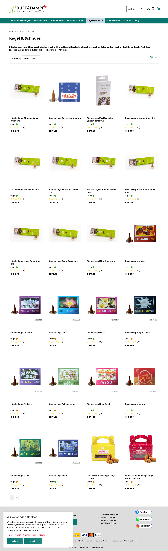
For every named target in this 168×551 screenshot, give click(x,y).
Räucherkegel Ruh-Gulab (98, 404)
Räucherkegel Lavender (21, 332)
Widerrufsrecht (131, 541)
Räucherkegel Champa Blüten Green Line (24, 119)
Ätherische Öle (113, 20)
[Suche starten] (142, 9)
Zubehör (128, 20)
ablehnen (15, 541)
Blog (137, 20)
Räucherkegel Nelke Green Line (24, 189)
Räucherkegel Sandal (135, 404)
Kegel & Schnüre (95, 20)
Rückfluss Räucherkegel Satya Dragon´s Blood (139, 477)
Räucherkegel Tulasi (19, 475)
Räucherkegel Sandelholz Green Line (63, 191)
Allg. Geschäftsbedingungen (90, 541)
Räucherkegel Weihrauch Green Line (140, 191)
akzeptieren (33, 541)
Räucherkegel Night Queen (137, 332)
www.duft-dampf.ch (109, 515)
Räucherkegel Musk (96, 332)
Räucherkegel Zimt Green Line (101, 261)
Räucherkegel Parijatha (21, 404)
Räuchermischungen (20, 20)
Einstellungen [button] (14, 535)
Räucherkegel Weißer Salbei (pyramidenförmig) (100, 119)
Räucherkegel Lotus (58, 332)
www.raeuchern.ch (108, 520)
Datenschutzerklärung (34, 535)
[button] (157, 9)
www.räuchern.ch (108, 517)
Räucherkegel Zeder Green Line (63, 261)
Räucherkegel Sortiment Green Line (101, 191)
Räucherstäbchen (75, 20)
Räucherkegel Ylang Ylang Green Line (25, 262)
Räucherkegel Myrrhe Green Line (140, 118)
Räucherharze (40, 20)
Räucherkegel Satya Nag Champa (65, 118)
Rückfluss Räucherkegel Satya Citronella (101, 477)
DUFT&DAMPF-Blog (108, 523)
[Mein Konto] (148, 9)
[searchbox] (133, 9)
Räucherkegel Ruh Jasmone (62, 404)
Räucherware (57, 20)
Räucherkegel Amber (135, 261)
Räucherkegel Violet (58, 475)
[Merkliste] (153, 8)
